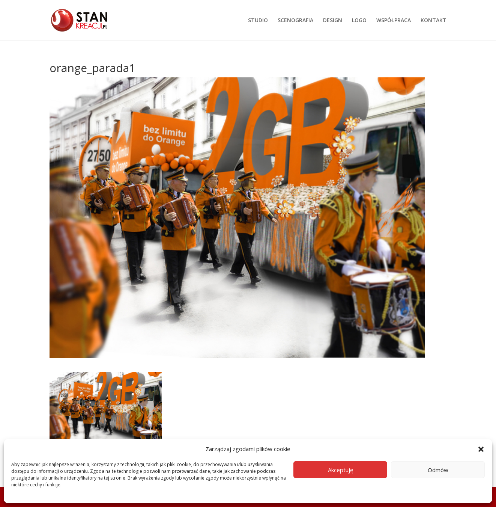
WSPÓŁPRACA (393, 21)
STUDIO (258, 21)
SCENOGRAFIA (295, 21)
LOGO (359, 21)
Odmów (438, 470)
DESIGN (332, 21)
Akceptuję (340, 470)
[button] (481, 449)
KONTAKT (433, 21)
